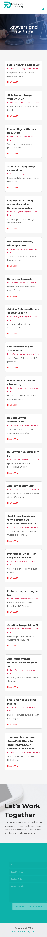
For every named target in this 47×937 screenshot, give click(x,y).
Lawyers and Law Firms (30, 68)
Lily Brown (14, 425)
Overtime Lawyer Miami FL (22, 625)
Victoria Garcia (16, 136)
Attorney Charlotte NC (20, 485)
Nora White (14, 459)
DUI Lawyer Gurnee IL (19, 279)
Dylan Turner (15, 670)
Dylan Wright (15, 707)
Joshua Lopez (15, 561)
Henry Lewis (14, 489)
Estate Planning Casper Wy (23, 64)
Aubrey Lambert (16, 629)
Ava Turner (14, 102)
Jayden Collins (16, 249)
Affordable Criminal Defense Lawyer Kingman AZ (22, 662)
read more (12, 82)
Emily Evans (14, 598)
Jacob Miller (15, 68)
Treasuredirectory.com (23, 931)
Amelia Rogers (16, 211)
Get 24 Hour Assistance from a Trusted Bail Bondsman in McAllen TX (21, 519)
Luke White (14, 282)
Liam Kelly (14, 527)
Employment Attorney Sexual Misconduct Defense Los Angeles (20, 204)
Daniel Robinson (16, 388)
